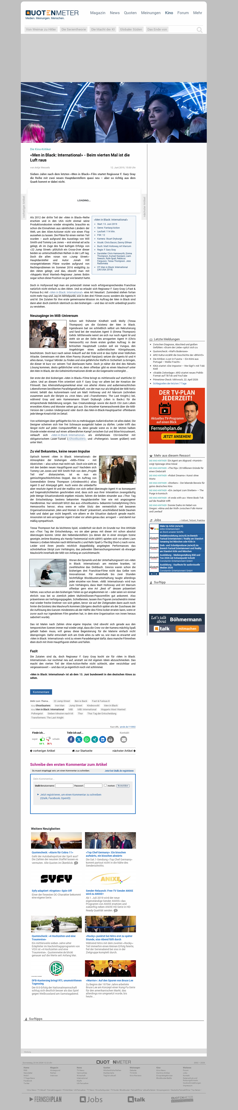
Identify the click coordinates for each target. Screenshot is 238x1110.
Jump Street (75, 705)
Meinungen (151, 12)
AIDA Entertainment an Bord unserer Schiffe (166, 528)
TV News (90, 1090)
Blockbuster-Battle (164, 1078)
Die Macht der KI (103, 29)
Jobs (185, 1073)
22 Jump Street (62, 700)
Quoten (130, 12)
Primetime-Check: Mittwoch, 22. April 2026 (175, 379)
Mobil (26, 1075)
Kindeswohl (93, 705)
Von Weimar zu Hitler (41, 29)
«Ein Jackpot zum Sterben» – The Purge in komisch (176, 492)
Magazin (97, 12)
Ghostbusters (40, 705)
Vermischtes (82, 1073)
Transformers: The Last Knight (47, 717)
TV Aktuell (42, 1090)
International (82, 1078)
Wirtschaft (81, 1075)
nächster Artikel (124, 750)
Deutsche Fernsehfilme (180, 1090)
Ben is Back (81, 700)
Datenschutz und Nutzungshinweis (190, 1079)
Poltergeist (37, 713)
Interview (54, 1075)
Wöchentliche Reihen (112, 1070)
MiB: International (87, 709)
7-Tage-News (29, 1078)
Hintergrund (55, 1070)
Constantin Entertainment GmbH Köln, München (175, 548)
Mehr (197, 12)
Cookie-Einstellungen (192, 1083)
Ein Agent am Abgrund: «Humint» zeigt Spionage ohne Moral (175, 462)
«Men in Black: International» (66, 292)
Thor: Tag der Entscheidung (101, 713)
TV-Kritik (133, 1073)
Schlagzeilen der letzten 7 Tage (169, 383)
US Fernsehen (80, 1090)
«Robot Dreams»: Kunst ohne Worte (174, 477)
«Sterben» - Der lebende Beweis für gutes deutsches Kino (177, 484)
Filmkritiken (68, 1090)
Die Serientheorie (74, 29)
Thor (80, 713)
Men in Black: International (47, 709)
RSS (25, 1070)
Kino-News (160, 1070)
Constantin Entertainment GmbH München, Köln (176, 538)
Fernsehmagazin (54, 1090)
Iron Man (59, 705)
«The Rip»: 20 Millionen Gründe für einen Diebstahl (176, 469)
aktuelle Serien (149, 1090)
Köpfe (79, 1081)
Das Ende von (157, 29)
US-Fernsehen (83, 1083)
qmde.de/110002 (128, 726)
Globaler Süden (131, 29)
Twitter (26, 1083)
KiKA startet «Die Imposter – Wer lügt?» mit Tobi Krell (179, 367)
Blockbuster (125, 1090)
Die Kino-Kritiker (163, 1073)
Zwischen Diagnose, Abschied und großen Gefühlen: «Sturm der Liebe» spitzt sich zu (175, 346)
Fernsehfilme (136, 1090)
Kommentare (41, 692)
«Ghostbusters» (77, 438)
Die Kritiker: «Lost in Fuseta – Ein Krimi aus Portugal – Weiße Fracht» (176, 360)
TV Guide (114, 1090)
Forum (183, 12)
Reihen (53, 1073)
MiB (71, 709)
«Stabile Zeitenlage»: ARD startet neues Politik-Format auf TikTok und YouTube (178, 374)
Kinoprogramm (163, 1090)
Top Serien (195, 1090)
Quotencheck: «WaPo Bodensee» (170, 351)
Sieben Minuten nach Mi (60, 713)
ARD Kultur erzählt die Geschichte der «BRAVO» (178, 355)
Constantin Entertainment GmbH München (174, 557)
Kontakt (186, 1075)
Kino (169, 12)
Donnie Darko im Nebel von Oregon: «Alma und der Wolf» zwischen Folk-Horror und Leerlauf (175, 508)
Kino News (31, 1090)
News (115, 12)
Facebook (28, 1081)
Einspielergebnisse (164, 1075)
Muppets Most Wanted (113, 709)
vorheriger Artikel (42, 750)
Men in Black (111, 705)
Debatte (133, 1070)
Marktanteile (108, 1073)
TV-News (80, 1070)
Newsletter (28, 1073)
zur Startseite (82, 750)
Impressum (187, 1085)
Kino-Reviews (135, 1075)
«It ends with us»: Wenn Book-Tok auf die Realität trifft (176, 499)
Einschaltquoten (103, 1090)
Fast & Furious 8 (101, 700)
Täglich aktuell (109, 1075)
